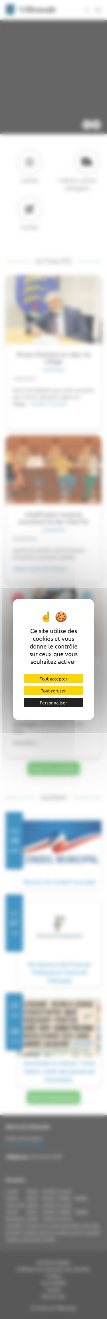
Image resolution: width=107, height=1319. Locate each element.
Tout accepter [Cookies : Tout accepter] (53, 678)
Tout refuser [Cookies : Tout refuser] (53, 690)
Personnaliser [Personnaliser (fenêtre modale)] (53, 702)
